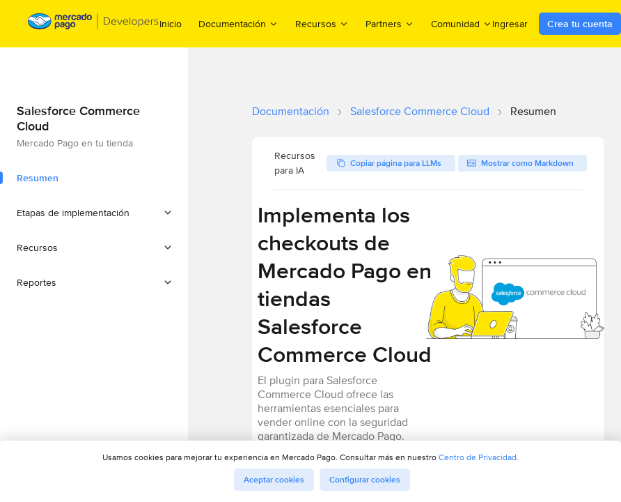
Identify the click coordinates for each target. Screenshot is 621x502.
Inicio (170, 24)
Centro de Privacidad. (479, 457)
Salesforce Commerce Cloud (419, 111)
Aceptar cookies (274, 479)
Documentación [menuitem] (238, 23)
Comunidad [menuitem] (461, 23)
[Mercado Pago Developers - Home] (93, 24)
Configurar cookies (364, 479)
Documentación (290, 111)
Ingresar (510, 24)
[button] (94, 212)
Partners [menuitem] (389, 23)
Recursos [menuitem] (322, 23)
